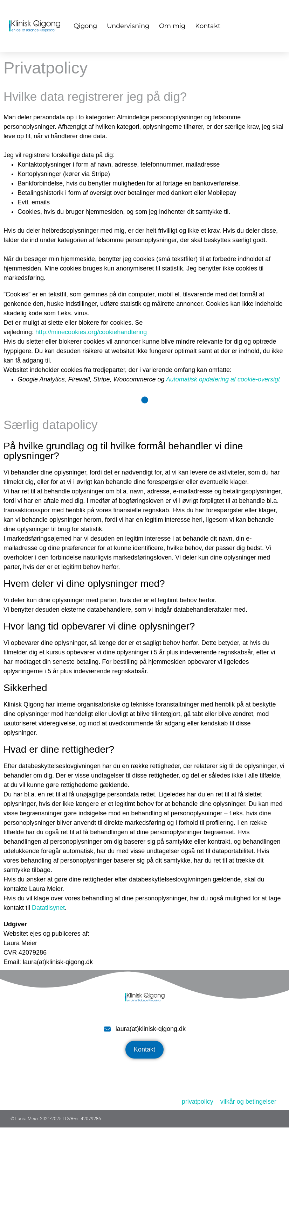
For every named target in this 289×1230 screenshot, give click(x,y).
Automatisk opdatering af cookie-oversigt (223, 379)
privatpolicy (197, 1101)
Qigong (85, 26)
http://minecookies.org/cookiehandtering (91, 332)
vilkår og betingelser (248, 1101)
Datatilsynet (48, 907)
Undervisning (128, 26)
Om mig (172, 26)
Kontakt (207, 26)
